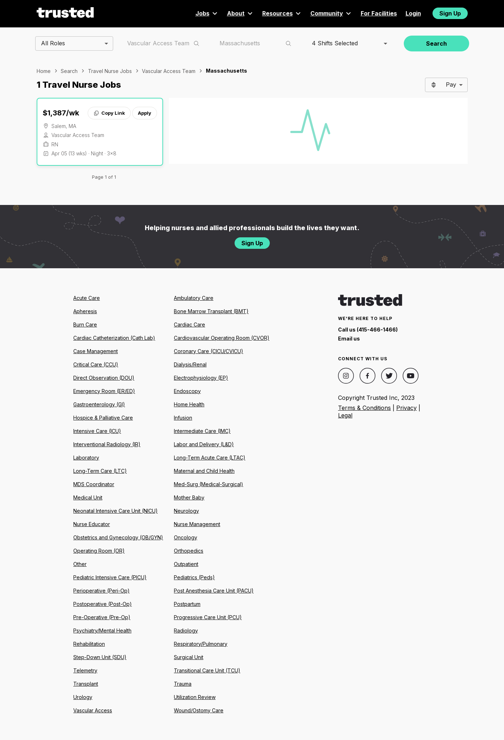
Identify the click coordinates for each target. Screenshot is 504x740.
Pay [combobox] (451, 84)
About (240, 13)
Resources (282, 13)
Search (436, 43)
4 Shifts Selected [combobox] (335, 43)
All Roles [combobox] (53, 43)
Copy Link (109, 113)
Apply (144, 113)
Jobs (206, 13)
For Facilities (379, 13)
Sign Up (450, 13)
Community (331, 13)
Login (413, 13)
